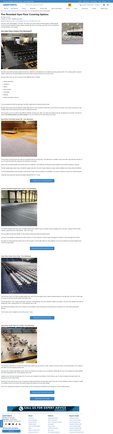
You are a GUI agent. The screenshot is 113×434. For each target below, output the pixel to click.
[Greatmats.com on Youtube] (9, 424)
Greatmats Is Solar (33, 432)
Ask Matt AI (1, 424)
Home (75, 8)
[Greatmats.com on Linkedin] (19, 424)
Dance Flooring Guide (75, 420)
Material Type (104, 8)
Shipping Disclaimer (53, 418)
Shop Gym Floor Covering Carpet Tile (42, 180)
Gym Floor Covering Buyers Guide (22, 11)
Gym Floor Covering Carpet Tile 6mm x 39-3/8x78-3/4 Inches (25, 21)
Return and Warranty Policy (55, 422)
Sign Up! (11, 431)
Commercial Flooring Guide (76, 432)
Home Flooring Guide (74, 426)
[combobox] (48, 4)
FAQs (29, 428)
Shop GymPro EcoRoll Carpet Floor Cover (42, 248)
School (68, 8)
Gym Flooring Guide (74, 422)
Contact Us (31, 418)
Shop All (6, 8)
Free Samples (93, 1)
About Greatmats (32, 420)
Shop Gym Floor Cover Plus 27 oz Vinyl (42, 392)
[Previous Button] (64, 33)
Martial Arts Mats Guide (75, 424)
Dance (24, 8)
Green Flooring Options (34, 426)
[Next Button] (81, 33)
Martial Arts (33, 8)
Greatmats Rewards (53, 428)
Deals (99, 1)
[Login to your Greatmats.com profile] (104, 5)
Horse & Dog (43, 8)
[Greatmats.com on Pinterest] (13, 424)
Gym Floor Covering (44, 398)
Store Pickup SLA (52, 420)
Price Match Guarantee (54, 432)
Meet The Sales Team (34, 430)
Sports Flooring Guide (75, 430)
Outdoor (94, 8)
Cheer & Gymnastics (56, 8)
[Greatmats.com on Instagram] (6, 424)
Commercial (85, 8)
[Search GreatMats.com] (69, 4)
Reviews (104, 1)
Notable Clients (32, 424)
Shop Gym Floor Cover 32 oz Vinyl (42, 317)
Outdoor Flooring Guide (75, 428)
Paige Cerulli (6, 17)
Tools (108, 1)
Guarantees (51, 424)
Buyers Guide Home (9, 11)
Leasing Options (32, 422)
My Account (51, 430)
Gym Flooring (14, 8)
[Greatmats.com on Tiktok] (16, 424)
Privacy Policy (51, 426)
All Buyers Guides (74, 418)
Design (80, 1)
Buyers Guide (86, 1)
